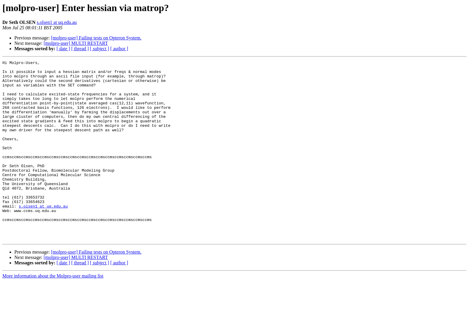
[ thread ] (80, 48)
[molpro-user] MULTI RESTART (76, 43)
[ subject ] (99, 48)
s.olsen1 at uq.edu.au (57, 22)
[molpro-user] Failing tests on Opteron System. (96, 37)
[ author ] (119, 48)
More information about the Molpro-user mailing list (52, 311)
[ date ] (63, 48)
